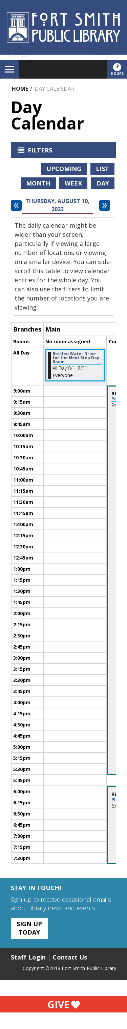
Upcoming (63, 169)
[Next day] (104, 205)
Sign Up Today (29, 928)
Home (20, 88)
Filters (33, 152)
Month (38, 183)
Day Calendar (55, 88)
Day (103, 183)
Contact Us (69, 957)
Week (73, 183)
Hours (119, 69)
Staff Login (28, 957)
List (102, 169)
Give (63, 1004)
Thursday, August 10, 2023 (57, 205)
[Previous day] (16, 205)
